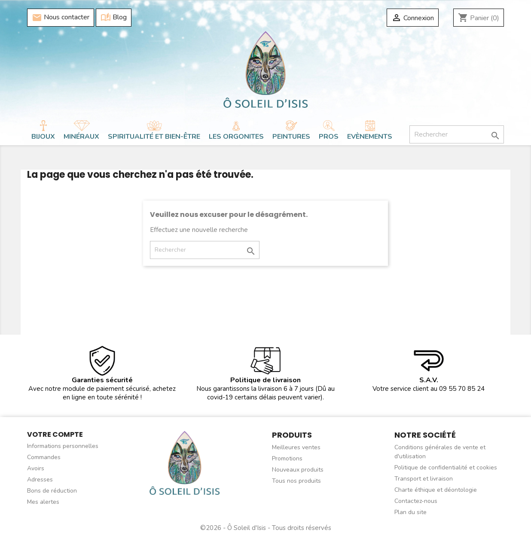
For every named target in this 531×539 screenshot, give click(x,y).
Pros (329, 136)
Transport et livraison (423, 479)
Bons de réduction (52, 491)
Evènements (369, 136)
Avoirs (35, 468)
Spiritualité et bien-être (154, 136)
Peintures (291, 136)
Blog (114, 17)
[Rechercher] (456, 134)
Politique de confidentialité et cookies (445, 467)
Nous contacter (60, 17)
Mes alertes (43, 502)
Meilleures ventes (296, 447)
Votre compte (55, 434)
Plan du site (410, 512)
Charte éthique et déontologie (435, 490)
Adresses (40, 479)
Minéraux (81, 136)
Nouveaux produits (297, 470)
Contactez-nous (415, 501)
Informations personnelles (62, 446)
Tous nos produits (296, 481)
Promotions (287, 458)
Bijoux (43, 136)
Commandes (44, 457)
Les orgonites (236, 136)
